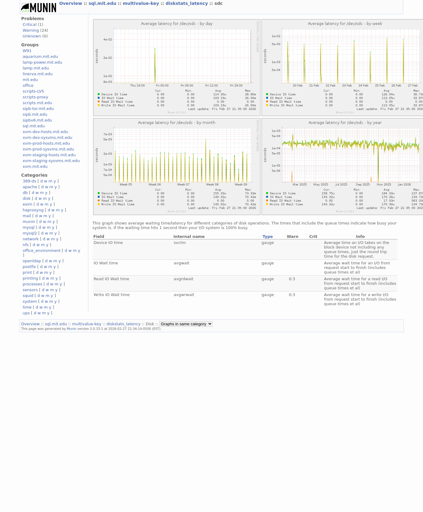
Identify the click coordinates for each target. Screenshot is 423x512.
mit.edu (30, 79)
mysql (28, 227)
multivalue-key (141, 3)
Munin (71, 328)
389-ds (29, 181)
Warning (31, 30)
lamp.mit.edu (36, 68)
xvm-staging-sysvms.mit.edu (51, 160)
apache (30, 187)
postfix (29, 266)
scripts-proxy (35, 97)
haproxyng (33, 210)
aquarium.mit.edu (40, 56)
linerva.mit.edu (37, 74)
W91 (27, 50)
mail (27, 216)
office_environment (42, 250)
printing (30, 278)
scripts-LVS (33, 91)
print (27, 272)
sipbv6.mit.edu (37, 120)
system (30, 301)
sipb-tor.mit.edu (38, 108)
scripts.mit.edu (37, 103)
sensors (30, 290)
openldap (32, 261)
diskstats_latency (188, 3)
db (25, 192)
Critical (29, 24)
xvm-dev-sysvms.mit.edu (47, 137)
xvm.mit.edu (35, 166)
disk (26, 198)
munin (29, 221)
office (28, 85)
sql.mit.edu (103, 3)
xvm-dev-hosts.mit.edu (45, 131)
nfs (26, 244)
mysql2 (30, 233)
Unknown (32, 36)
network (31, 239)
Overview (71, 3)
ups (26, 313)
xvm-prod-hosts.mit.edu (46, 143)
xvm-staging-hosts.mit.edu (49, 155)
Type (268, 236)
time (27, 307)
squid (28, 295)
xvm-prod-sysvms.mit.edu (48, 149)
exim (27, 204)
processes (32, 284)
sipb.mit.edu (35, 114)
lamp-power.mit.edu (42, 62)
